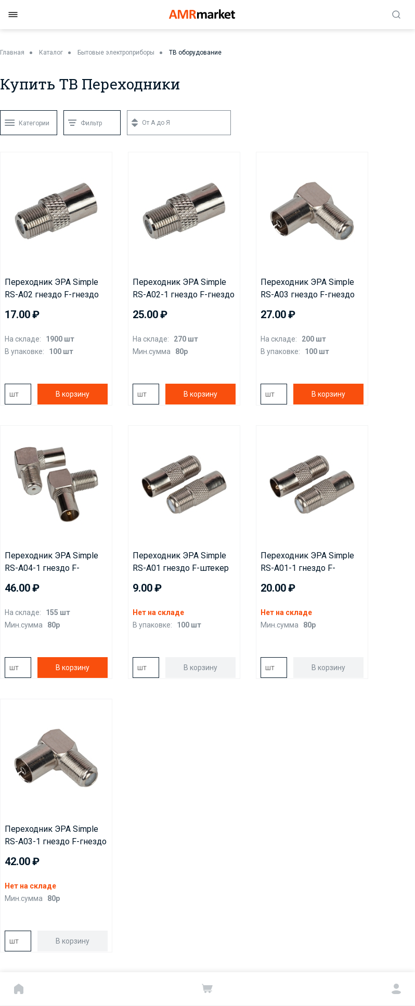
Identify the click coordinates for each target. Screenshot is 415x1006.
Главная (12, 52)
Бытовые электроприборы (115, 52)
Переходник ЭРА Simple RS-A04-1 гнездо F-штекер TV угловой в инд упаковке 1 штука (54, 562)
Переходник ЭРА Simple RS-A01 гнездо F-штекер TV (181, 562)
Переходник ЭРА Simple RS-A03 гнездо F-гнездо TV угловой (308, 289)
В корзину (72, 394)
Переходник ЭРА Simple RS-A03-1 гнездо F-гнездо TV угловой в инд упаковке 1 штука (56, 836)
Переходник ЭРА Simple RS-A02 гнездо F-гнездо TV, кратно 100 (52, 289)
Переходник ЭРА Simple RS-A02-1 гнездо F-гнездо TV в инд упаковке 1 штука (184, 289)
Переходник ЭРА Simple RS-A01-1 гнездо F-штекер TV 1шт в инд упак (312, 562)
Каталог (51, 52)
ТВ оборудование (195, 52)
